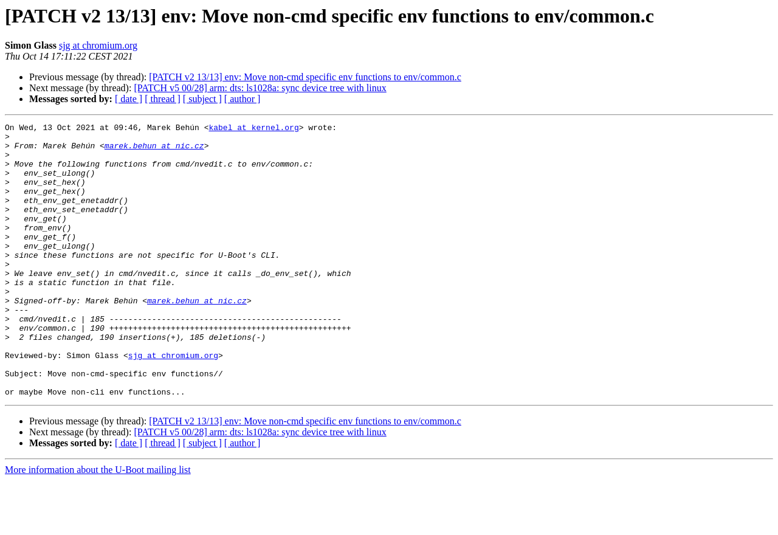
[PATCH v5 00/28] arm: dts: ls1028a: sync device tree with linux (260, 88)
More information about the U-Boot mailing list (98, 524)
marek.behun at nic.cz (154, 150)
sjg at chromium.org (98, 45)
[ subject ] (202, 99)
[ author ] (242, 99)
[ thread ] (163, 99)
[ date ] (128, 99)
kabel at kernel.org (253, 128)
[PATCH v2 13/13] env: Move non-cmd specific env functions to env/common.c (305, 77)
